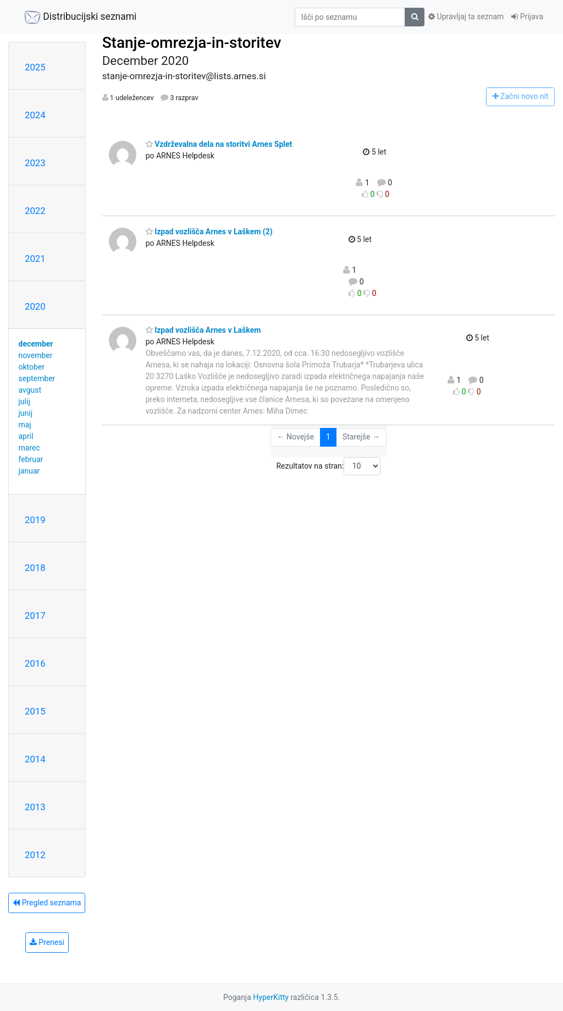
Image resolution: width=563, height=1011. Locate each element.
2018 (35, 567)
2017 (35, 615)
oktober (32, 366)
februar (31, 459)
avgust (30, 390)
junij (26, 413)
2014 (35, 759)
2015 (35, 711)
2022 (35, 210)
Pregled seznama (47, 902)
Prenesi (47, 942)
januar (29, 470)
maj (25, 424)
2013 (35, 806)
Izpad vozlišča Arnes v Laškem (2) (209, 231)
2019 (35, 519)
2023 (35, 162)
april (26, 436)
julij (24, 401)
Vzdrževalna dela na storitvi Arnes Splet (219, 144)
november (36, 355)
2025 (35, 67)
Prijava (527, 16)
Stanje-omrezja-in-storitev (192, 43)
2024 (35, 114)
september (37, 378)
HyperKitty (271, 997)
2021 (35, 258)
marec (29, 447)
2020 (35, 306)
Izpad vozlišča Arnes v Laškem (203, 330)
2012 (35, 854)
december (36, 343)
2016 (35, 663)
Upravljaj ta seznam (466, 16)
